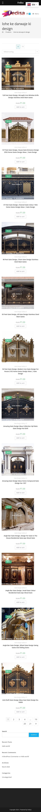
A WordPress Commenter (10, 756)
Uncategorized (7, 777)
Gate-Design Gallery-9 (20, 92)
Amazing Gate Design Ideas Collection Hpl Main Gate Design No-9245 (20, 427)
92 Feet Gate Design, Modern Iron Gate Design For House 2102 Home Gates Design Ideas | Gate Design (20, 371)
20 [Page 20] (25, 723)
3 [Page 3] (19, 719)
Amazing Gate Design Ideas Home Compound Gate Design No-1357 (20, 482)
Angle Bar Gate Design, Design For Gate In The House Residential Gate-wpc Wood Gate (20, 537)
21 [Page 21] (30, 723)
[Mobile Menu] (35, 14)
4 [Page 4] (24, 719)
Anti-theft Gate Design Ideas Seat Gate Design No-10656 (20, 701)
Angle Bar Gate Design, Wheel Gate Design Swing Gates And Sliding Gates (20, 646)
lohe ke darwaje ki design (21, 32)
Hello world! (6, 746)
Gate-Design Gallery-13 (20, 478)
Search (4, 731)
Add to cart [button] (20, 107)
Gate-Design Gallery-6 (20, 533)
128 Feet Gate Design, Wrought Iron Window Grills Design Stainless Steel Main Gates (20, 96)
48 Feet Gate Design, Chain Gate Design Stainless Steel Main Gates (20, 261)
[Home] (2, 32)
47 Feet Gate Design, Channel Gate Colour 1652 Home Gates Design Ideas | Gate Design (20, 206)
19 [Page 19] (36, 719)
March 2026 (6, 767)
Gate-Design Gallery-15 (20, 423)
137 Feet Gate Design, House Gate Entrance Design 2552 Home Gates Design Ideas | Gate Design (20, 151)
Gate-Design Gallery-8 (20, 257)
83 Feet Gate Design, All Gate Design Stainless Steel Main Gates (20, 315)
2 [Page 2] (13, 719)
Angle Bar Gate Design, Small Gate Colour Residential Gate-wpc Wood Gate (20, 591)
